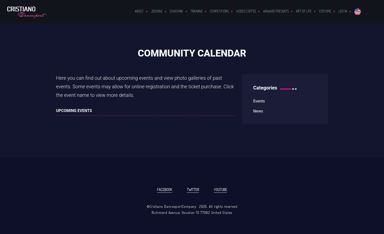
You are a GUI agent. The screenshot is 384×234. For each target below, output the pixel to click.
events (259, 101)
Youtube (220, 189)
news (258, 111)
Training (197, 11)
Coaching (176, 11)
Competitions (219, 11)
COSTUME (325, 11)
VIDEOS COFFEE (246, 11)
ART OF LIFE (304, 11)
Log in (342, 11)
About (139, 11)
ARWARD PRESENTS (276, 11)
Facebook (164, 189)
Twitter (193, 189)
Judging (156, 11)
